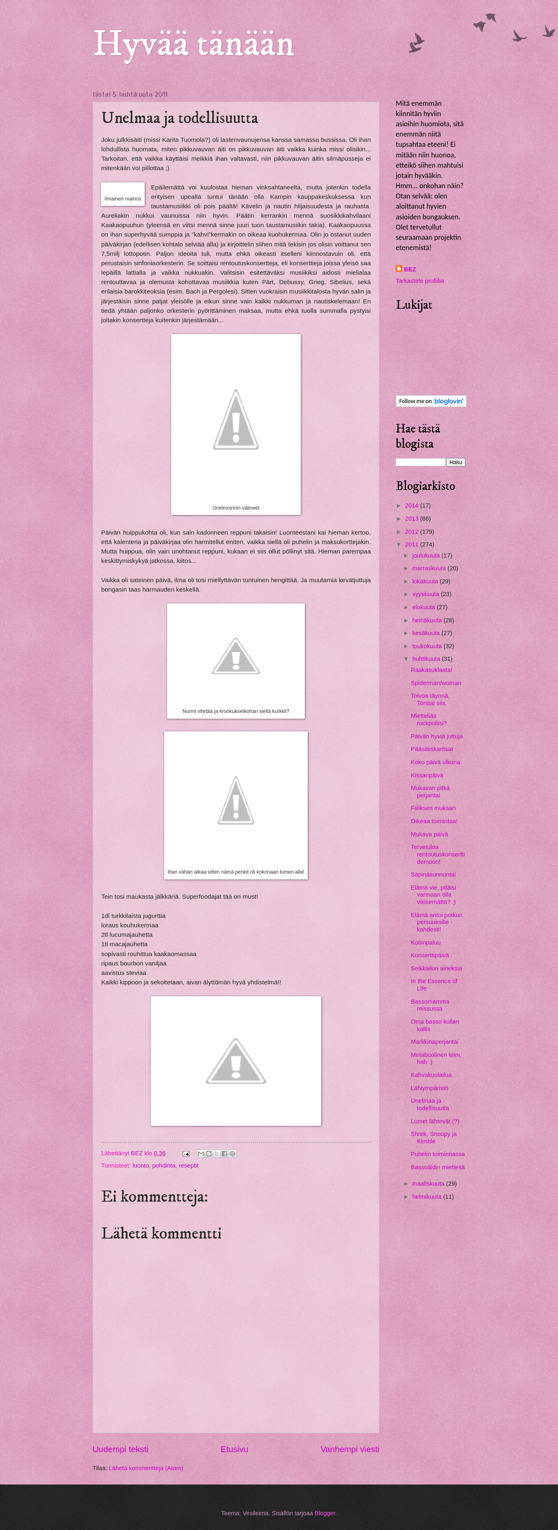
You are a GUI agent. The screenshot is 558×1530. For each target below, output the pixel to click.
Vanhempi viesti (349, 1449)
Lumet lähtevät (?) (435, 1121)
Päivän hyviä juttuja (437, 736)
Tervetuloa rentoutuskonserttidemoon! (438, 854)
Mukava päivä (429, 834)
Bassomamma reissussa (430, 1005)
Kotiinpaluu (426, 942)
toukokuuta (427, 646)
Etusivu (234, 1449)
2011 (412, 544)
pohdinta (163, 1165)
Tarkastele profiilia (420, 281)
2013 (412, 518)
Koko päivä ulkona (435, 762)
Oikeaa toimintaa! (434, 821)
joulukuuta (426, 555)
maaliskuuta (429, 1183)
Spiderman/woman (436, 683)
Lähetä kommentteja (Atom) (146, 1468)
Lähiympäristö (430, 1088)
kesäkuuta (426, 633)
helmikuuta (427, 1196)
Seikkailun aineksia (436, 968)
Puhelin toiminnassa (438, 1154)
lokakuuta (426, 581)
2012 (412, 531)
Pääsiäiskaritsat (432, 749)
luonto (140, 1165)
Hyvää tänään (194, 44)
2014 (412, 505)
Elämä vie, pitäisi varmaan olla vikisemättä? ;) (433, 894)
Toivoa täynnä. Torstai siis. (430, 699)
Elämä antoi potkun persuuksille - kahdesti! (437, 922)
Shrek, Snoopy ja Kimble (434, 1138)
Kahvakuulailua (431, 1075)
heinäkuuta (427, 620)
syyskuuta (426, 594)
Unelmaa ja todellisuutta (430, 1104)
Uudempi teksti (120, 1449)
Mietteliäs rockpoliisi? (429, 719)
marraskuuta (429, 568)
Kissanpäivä (427, 775)
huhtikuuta (427, 659)
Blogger (325, 1513)
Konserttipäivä (430, 955)
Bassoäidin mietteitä (438, 1167)
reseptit (188, 1165)
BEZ (410, 269)
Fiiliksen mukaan (433, 808)
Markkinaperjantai (434, 1041)
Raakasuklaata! (431, 670)
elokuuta (424, 607)
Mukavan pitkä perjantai (430, 792)
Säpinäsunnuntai (433, 874)
